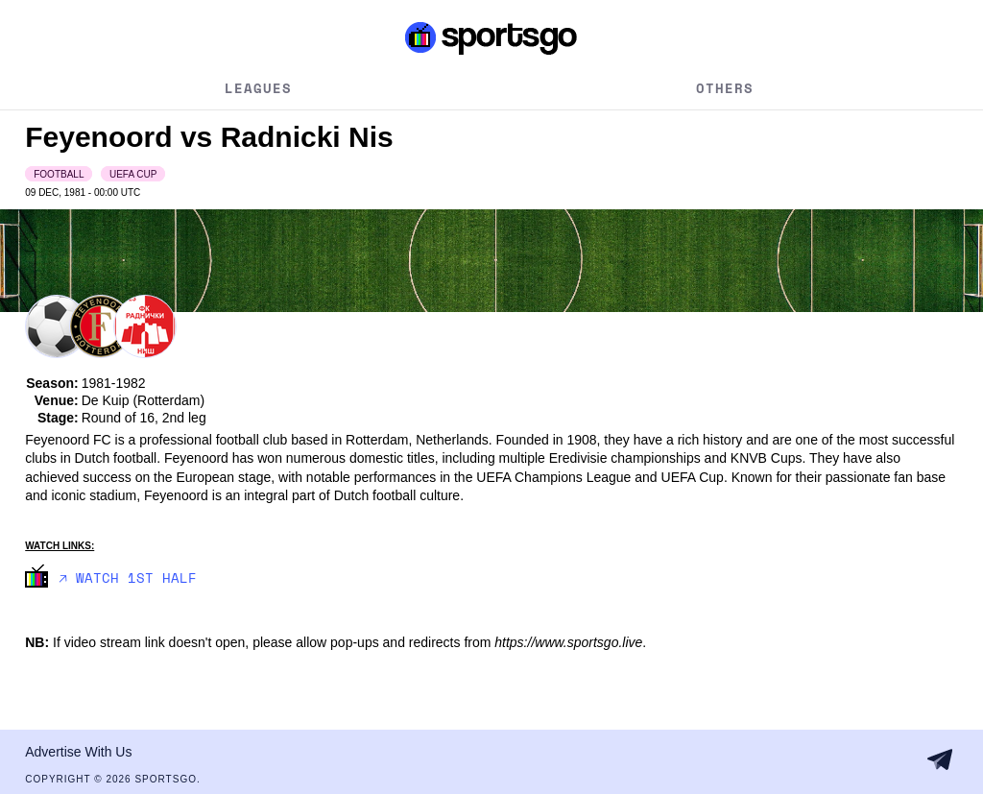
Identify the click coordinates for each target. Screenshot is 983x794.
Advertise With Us (78, 751)
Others (725, 88)
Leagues (258, 88)
